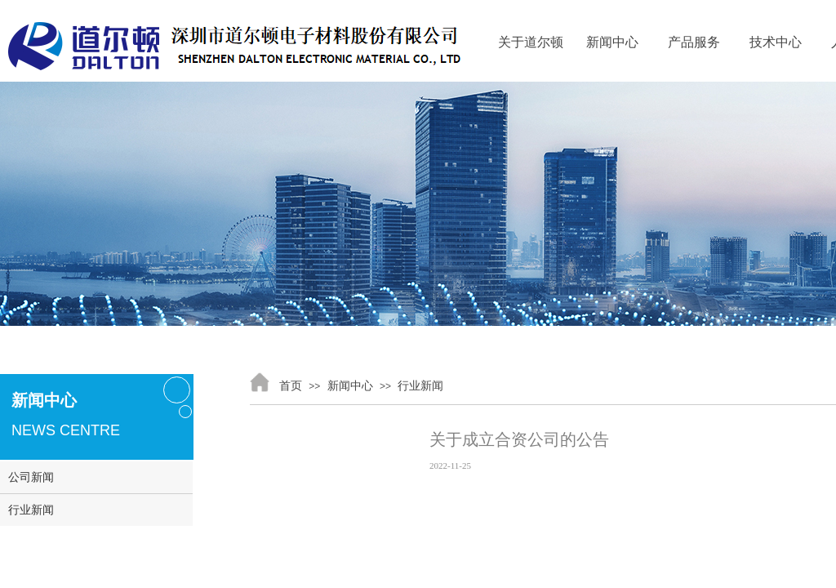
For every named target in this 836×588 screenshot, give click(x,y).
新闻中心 (612, 42)
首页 (290, 386)
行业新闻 (420, 386)
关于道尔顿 (530, 42)
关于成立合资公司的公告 (519, 439)
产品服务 (694, 42)
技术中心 (775, 42)
